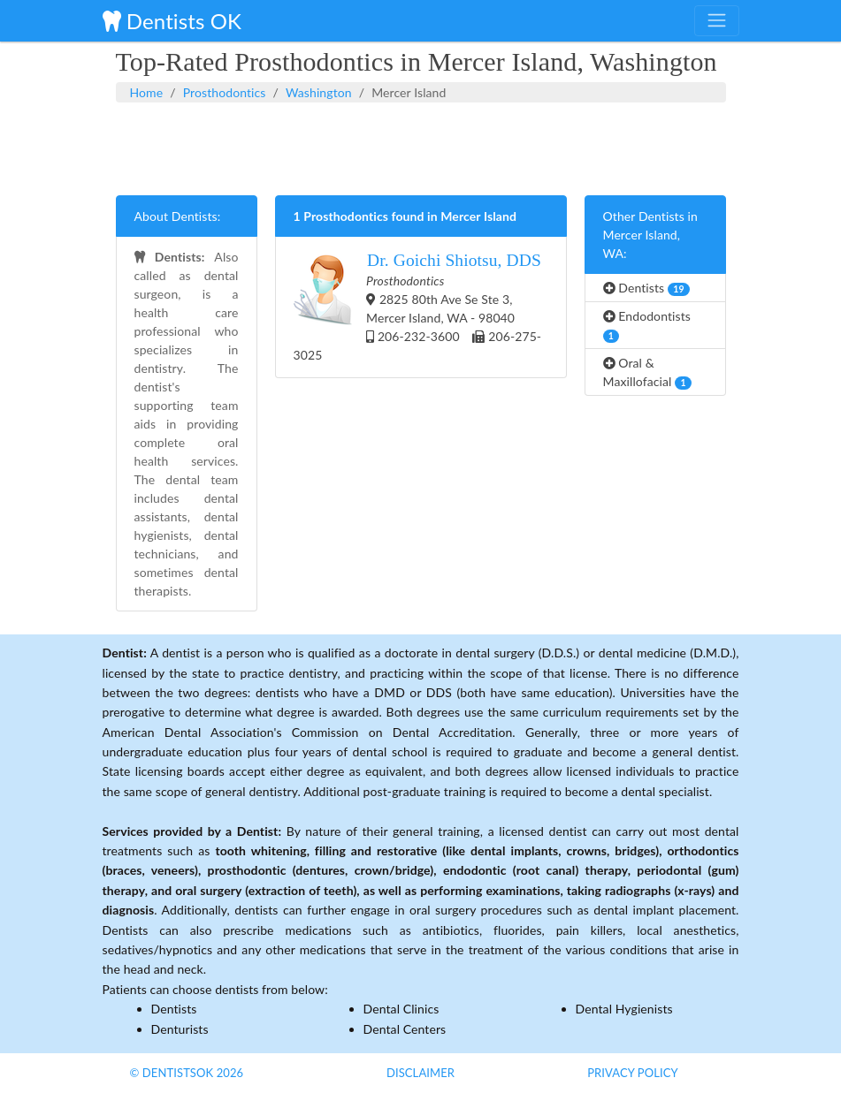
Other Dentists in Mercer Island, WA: (650, 235)
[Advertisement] (421, 146)
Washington (319, 92)
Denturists (180, 1028)
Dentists (646, 288)
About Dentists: (177, 216)
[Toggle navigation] (716, 20)
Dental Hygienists (624, 1008)
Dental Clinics (401, 1008)
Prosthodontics (224, 92)
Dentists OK (172, 21)
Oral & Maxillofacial (647, 372)
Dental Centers (405, 1028)
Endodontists (647, 325)
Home (147, 92)
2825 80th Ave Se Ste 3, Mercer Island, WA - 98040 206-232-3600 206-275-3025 (418, 305)
